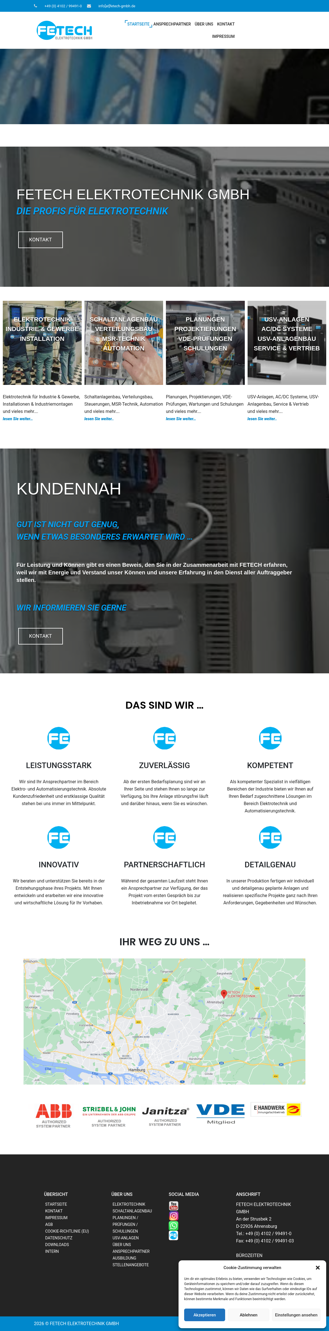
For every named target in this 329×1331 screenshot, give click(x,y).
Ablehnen (248, 1315)
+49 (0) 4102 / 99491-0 (63, 6)
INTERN (52, 1251)
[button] (318, 1267)
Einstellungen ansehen (296, 1315)
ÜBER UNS (204, 24)
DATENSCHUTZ (58, 1238)
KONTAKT (226, 24)
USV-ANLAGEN (126, 1238)
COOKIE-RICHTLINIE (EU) (67, 1231)
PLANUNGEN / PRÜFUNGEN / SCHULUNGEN (125, 1224)
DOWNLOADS (57, 1244)
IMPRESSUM (223, 36)
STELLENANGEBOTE (131, 1265)
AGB (49, 1224)
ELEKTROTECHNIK (129, 1204)
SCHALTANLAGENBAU (132, 1211)
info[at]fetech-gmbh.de (117, 6)
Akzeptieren (204, 1315)
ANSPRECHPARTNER (172, 24)
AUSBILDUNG (124, 1258)
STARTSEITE (138, 24)
